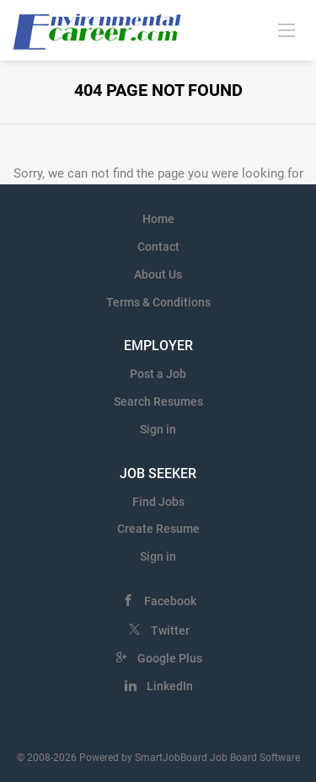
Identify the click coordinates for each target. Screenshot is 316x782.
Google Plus (169, 658)
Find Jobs (158, 501)
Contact (158, 246)
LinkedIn (170, 686)
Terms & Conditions (158, 302)
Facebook (170, 601)
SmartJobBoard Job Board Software (217, 757)
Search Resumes (158, 401)
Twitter (170, 630)
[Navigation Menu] (286, 29)
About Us (158, 274)
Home (158, 219)
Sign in (158, 429)
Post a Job (158, 373)
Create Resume (158, 528)
